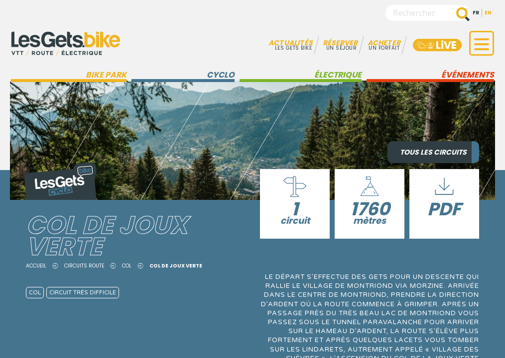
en (488, 12)
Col (126, 265)
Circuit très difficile (82, 292)
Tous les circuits (433, 152)
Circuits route (84, 265)
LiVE (436, 45)
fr (476, 12)
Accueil (36, 265)
